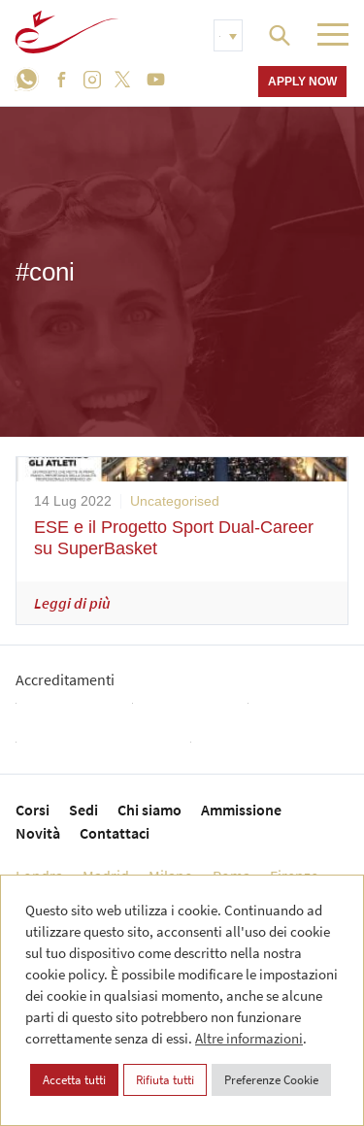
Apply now (302, 81)
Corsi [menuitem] (33, 809)
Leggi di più (72, 603)
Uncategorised (174, 501)
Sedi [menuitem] (83, 809)
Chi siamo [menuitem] (149, 809)
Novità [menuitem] (38, 833)
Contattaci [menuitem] (114, 833)
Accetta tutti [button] (74, 1080)
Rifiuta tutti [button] (165, 1080)
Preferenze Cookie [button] (271, 1080)
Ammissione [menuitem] (241, 809)
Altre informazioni (249, 1038)
